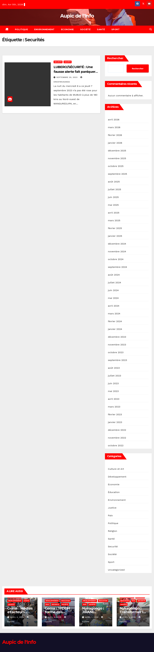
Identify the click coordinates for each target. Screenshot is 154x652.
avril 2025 (113, 212)
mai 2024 (113, 298)
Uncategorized (116, 569)
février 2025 (115, 228)
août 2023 (114, 367)
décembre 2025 (117, 150)
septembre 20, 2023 (67, 77)
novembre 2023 (117, 344)
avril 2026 (113, 119)
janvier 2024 (115, 329)
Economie (67, 29)
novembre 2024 (117, 251)
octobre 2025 (115, 166)
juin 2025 (113, 197)
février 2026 (115, 135)
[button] (150, 29)
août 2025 (114, 181)
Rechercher (115, 58)
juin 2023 (113, 383)
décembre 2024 (117, 243)
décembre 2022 (117, 430)
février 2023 (115, 414)
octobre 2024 (115, 259)
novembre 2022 (117, 437)
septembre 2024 (117, 267)
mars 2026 (114, 127)
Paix (110, 515)
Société (85, 29)
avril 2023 (113, 399)
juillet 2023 (114, 375)
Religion (112, 531)
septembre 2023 (117, 360)
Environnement (44, 29)
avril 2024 (113, 305)
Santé (101, 29)
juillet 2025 (114, 189)
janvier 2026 (115, 142)
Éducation (114, 492)
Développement (117, 476)
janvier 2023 (115, 422)
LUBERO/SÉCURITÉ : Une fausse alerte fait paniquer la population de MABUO (74, 71)
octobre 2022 (115, 445)
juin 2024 (113, 290)
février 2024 (115, 321)
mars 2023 (114, 406)
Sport (115, 29)
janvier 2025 (115, 236)
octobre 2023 (115, 352)
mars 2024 (114, 313)
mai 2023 (113, 391)
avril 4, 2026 (17, 617)
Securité (58, 62)
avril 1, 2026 (92, 617)
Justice (112, 507)
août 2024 (114, 274)
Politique (21, 29)
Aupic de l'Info (77, 16)
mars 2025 (114, 220)
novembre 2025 (117, 158)
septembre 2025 (117, 173)
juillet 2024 (114, 282)
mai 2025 (113, 205)
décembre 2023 (117, 336)
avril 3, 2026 (55, 617)
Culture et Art (116, 469)
